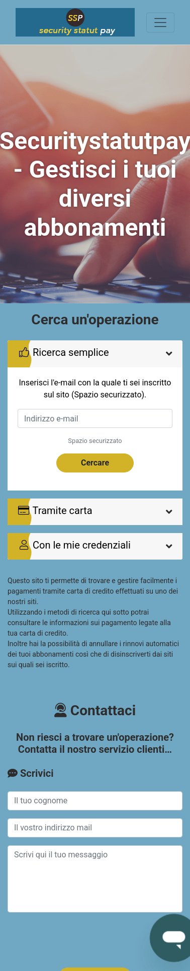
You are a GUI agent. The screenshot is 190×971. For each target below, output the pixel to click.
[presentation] (84, 939)
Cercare (95, 462)
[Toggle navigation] (160, 23)
